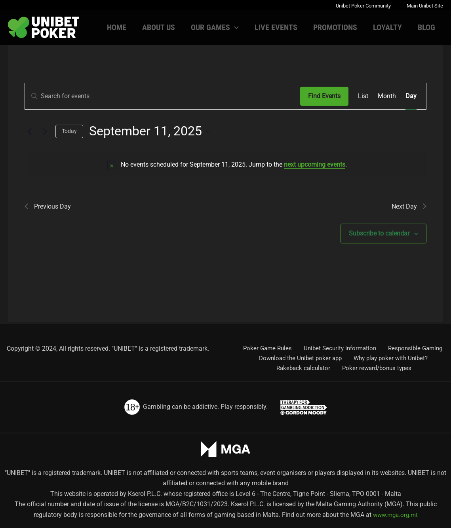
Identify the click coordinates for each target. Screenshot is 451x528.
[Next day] (44, 131)
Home (116, 27)
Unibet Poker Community (363, 6)
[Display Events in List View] (363, 96)
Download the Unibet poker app (300, 357)
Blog (426, 27)
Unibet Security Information (338, 347)
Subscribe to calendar (379, 235)
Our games (215, 27)
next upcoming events (314, 164)
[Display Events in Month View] (387, 96)
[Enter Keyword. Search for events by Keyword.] (162, 96)
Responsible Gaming (412, 347)
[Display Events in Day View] (411, 96)
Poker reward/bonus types (376, 368)
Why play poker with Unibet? (390, 357)
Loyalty (387, 27)
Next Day (407, 207)
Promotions (335, 27)
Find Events (324, 96)
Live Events (276, 27)
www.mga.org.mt (395, 515)
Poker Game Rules (268, 347)
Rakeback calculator (305, 368)
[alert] (227, 164)
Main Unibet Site (425, 6)
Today (69, 131)
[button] (234, 27)
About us (158, 27)
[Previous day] (29, 131)
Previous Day (50, 207)
